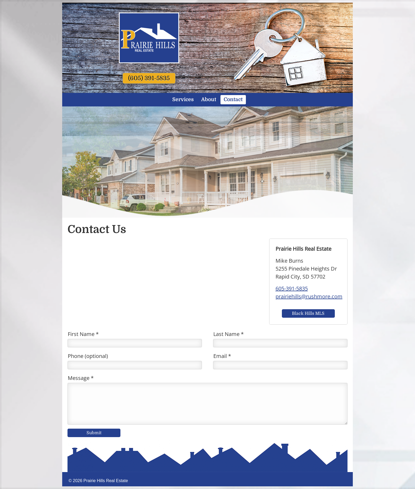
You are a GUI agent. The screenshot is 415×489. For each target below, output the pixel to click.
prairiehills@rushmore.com (309, 296)
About (208, 99)
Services (183, 99)
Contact (233, 99)
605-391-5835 (292, 288)
